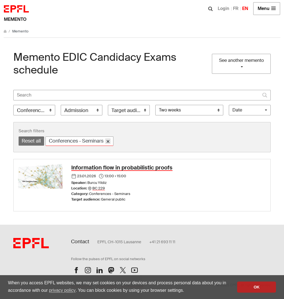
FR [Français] (236, 8)
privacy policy (62, 290)
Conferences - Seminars (80, 141)
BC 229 (98, 188)
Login (223, 8)
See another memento (241, 60)
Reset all (31, 141)
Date (237, 110)
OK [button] (256, 287)
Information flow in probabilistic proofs (122, 167)
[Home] (5, 31)
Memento (15, 19)
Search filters (31, 131)
